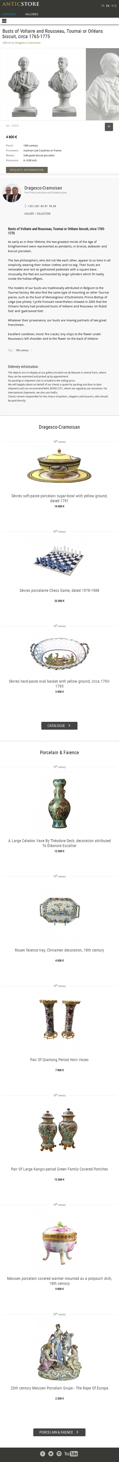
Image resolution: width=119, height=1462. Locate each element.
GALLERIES (31, 14)
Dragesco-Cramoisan (43, 188)
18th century (22, 350)
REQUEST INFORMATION (27, 170)
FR (102, 6)
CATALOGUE (9, 14)
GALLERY (29, 214)
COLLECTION (43, 214)
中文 (114, 6)
